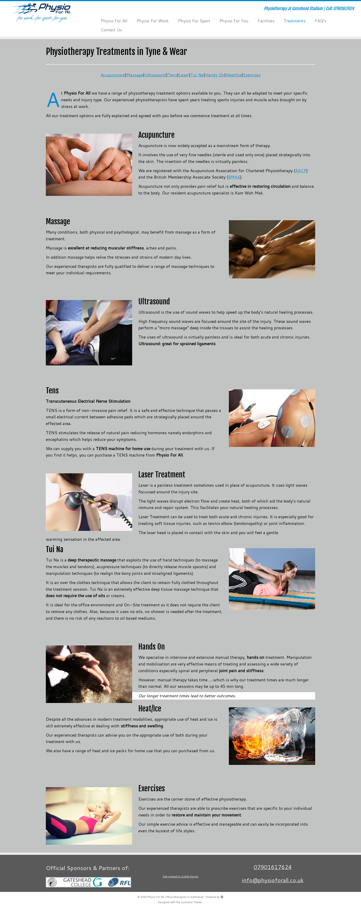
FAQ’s (320, 21)
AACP (300, 171)
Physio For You (233, 21)
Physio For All (114, 21)
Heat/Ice (234, 75)
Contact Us (111, 30)
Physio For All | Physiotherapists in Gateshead (176, 897)
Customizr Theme (191, 902)
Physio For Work (153, 21)
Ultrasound (155, 75)
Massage (134, 75)
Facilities (266, 21)
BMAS (234, 177)
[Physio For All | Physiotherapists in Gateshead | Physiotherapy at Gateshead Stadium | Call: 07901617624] (41, 12)
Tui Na (197, 75)
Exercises (252, 75)
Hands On (214, 75)
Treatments (295, 21)
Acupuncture (113, 75)
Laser (184, 75)
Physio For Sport (194, 21)
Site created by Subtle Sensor (180, 876)
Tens (172, 75)
